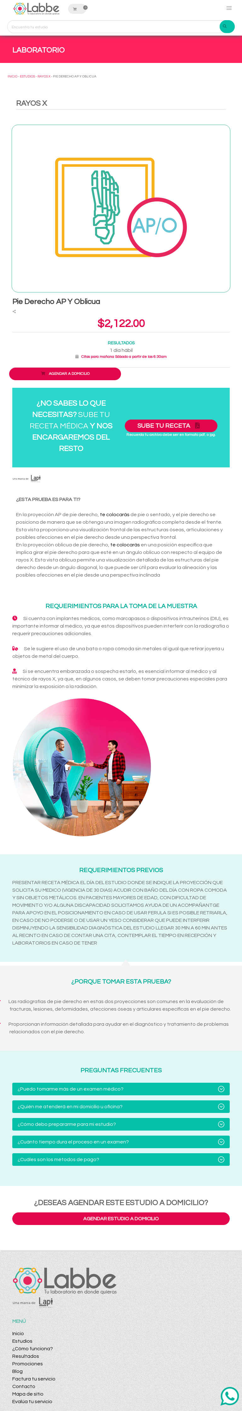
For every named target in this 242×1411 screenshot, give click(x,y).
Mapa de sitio (27, 1394)
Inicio (18, 1333)
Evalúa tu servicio (32, 1401)
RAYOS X (43, 76)
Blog (17, 1371)
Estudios (22, 1341)
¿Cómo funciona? (32, 1348)
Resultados (25, 1356)
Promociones (27, 1363)
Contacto (23, 1386)
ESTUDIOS (27, 76)
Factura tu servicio (33, 1378)
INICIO (12, 76)
